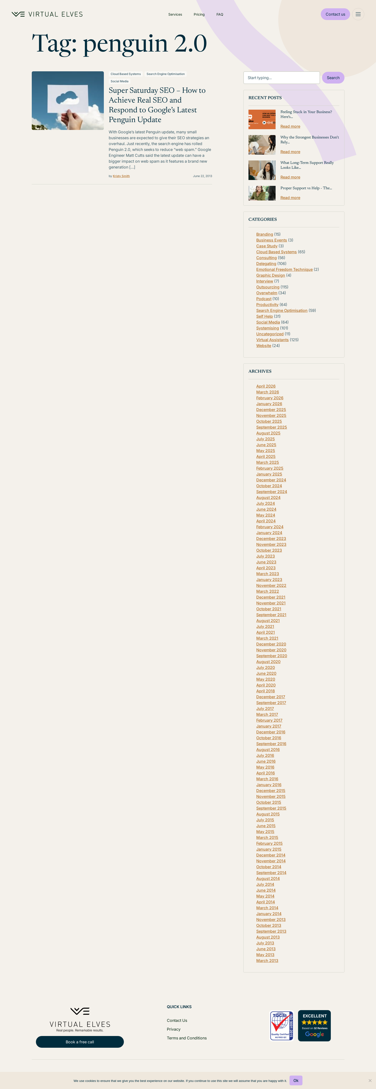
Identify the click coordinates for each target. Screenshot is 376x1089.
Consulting (266, 257)
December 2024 (271, 479)
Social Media (120, 81)
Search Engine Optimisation (166, 74)
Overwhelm (266, 292)
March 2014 (267, 907)
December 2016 (270, 732)
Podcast (263, 298)
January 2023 (269, 579)
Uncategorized (270, 333)
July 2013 (265, 943)
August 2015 (268, 814)
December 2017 (270, 696)
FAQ (219, 14)
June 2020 (266, 673)
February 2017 (269, 720)
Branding (264, 234)
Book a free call (80, 1041)
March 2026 (267, 392)
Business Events (271, 240)
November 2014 (271, 860)
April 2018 (265, 690)
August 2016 (268, 749)
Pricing (199, 14)
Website (263, 345)
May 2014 (265, 896)
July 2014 (265, 884)
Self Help (264, 316)
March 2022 (267, 591)
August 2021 (268, 620)
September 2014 (271, 872)
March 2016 (267, 778)
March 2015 (267, 837)
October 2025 (269, 421)
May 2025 (265, 450)
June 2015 (266, 825)
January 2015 (268, 849)
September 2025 (271, 427)
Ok (296, 1080)
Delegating (266, 263)
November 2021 (271, 603)
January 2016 (268, 784)
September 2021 (271, 614)
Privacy (174, 1029)
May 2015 (265, 831)
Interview (264, 281)
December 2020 (271, 644)
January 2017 (268, 726)
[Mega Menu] (358, 14)
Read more (290, 126)
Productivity (267, 304)
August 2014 (268, 878)
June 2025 (266, 444)
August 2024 (268, 497)
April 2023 (266, 567)
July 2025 (265, 438)
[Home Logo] (47, 14)
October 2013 (268, 925)
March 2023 (267, 573)
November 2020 (271, 649)
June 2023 (266, 562)
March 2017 (267, 714)
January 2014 (268, 913)
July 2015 (265, 819)
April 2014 (265, 901)
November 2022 (271, 585)
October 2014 (268, 866)
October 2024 (269, 485)
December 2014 (270, 855)
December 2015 (270, 790)
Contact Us (177, 1020)
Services (175, 14)
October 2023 (269, 550)
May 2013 (265, 954)
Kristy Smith (121, 176)
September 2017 (271, 702)
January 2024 (269, 532)
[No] (369, 1080)
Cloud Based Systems (126, 74)
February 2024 (269, 526)
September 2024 (271, 491)
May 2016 (265, 767)
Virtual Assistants (272, 339)
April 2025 (266, 456)
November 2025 (271, 415)
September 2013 (271, 931)
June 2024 (266, 509)
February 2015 (269, 843)
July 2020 (265, 667)
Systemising (267, 328)
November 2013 (271, 919)
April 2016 (265, 773)
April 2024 (266, 520)
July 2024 (265, 503)
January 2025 (269, 474)
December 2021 (270, 597)
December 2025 (271, 409)
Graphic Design (270, 275)
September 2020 (271, 655)
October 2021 (268, 608)
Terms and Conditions (187, 1038)
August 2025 (268, 433)
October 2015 (268, 802)
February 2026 (269, 397)
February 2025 (269, 468)
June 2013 (266, 948)
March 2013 (267, 960)
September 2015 (271, 808)
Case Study (267, 245)
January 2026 (269, 403)
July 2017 (265, 708)
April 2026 (266, 386)
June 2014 (266, 890)
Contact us (335, 14)
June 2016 (266, 761)
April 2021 (265, 632)
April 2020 (266, 685)
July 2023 (265, 556)
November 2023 (271, 544)
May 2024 (265, 515)
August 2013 (268, 937)
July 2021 (265, 626)
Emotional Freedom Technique (284, 269)
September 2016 (271, 743)
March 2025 (267, 462)
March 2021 (267, 638)
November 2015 (271, 796)
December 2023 (271, 538)
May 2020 (265, 679)
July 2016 (265, 755)
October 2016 (268, 737)
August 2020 (268, 661)
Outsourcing (267, 287)
